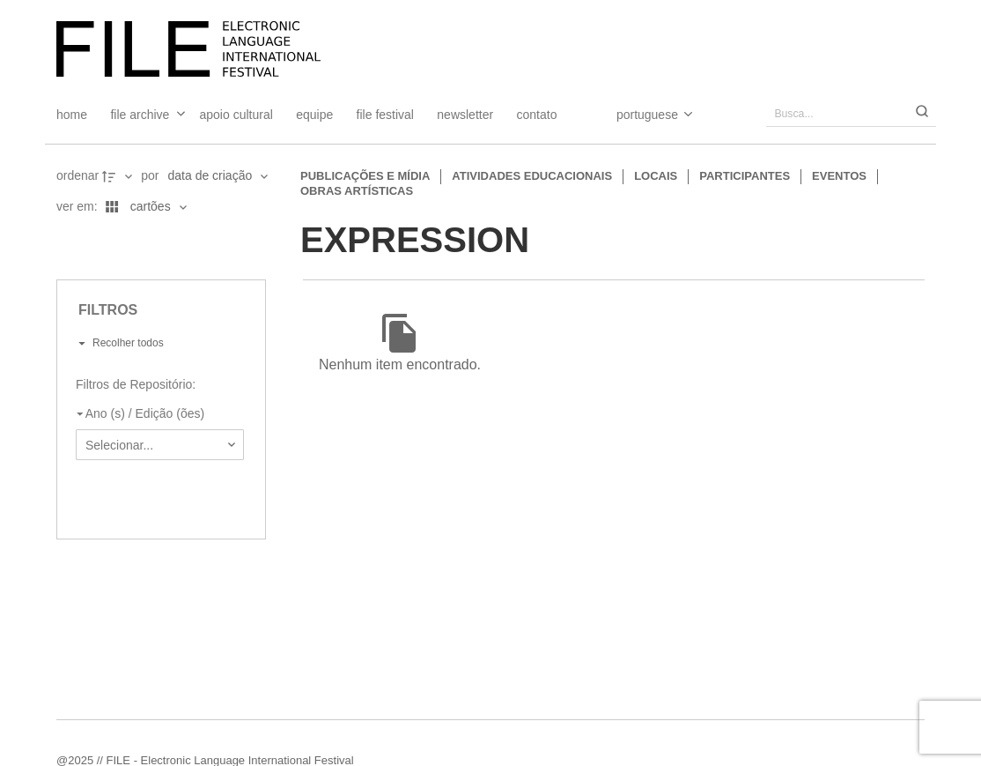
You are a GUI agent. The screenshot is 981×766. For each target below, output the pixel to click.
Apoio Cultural (236, 115)
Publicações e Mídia (365, 175)
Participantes (744, 175)
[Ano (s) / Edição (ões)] (156, 414)
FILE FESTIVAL (385, 115)
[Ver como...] (60, 238)
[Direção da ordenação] (119, 176)
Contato (537, 115)
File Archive (139, 115)
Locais (655, 175)
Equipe (314, 115)
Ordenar (77, 175)
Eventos (839, 175)
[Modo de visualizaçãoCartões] (143, 207)
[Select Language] (637, 114)
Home (71, 115)
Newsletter (465, 115)
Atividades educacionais (532, 175)
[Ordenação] (217, 176)
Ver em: (78, 206)
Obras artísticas (356, 190)
